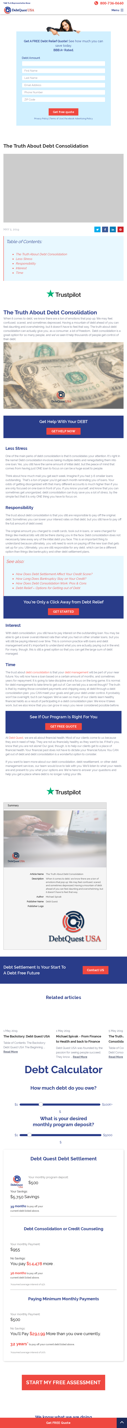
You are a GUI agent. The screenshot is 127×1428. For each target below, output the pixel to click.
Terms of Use (56, 119)
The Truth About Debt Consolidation (41, 254)
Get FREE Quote (58, 1423)
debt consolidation (37, 672)
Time (19, 273)
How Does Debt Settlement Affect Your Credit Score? (54, 574)
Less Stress (24, 259)
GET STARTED (63, 611)
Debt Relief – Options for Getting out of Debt (48, 588)
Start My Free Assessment (63, 1382)
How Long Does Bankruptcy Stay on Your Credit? (51, 578)
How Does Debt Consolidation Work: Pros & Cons (51, 583)
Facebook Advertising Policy (79, 119)
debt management (76, 672)
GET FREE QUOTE (63, 726)
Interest (21, 268)
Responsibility (26, 263)
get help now (63, 431)
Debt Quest (16, 737)
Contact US (95, 970)
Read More (10, 1051)
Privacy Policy (41, 119)
